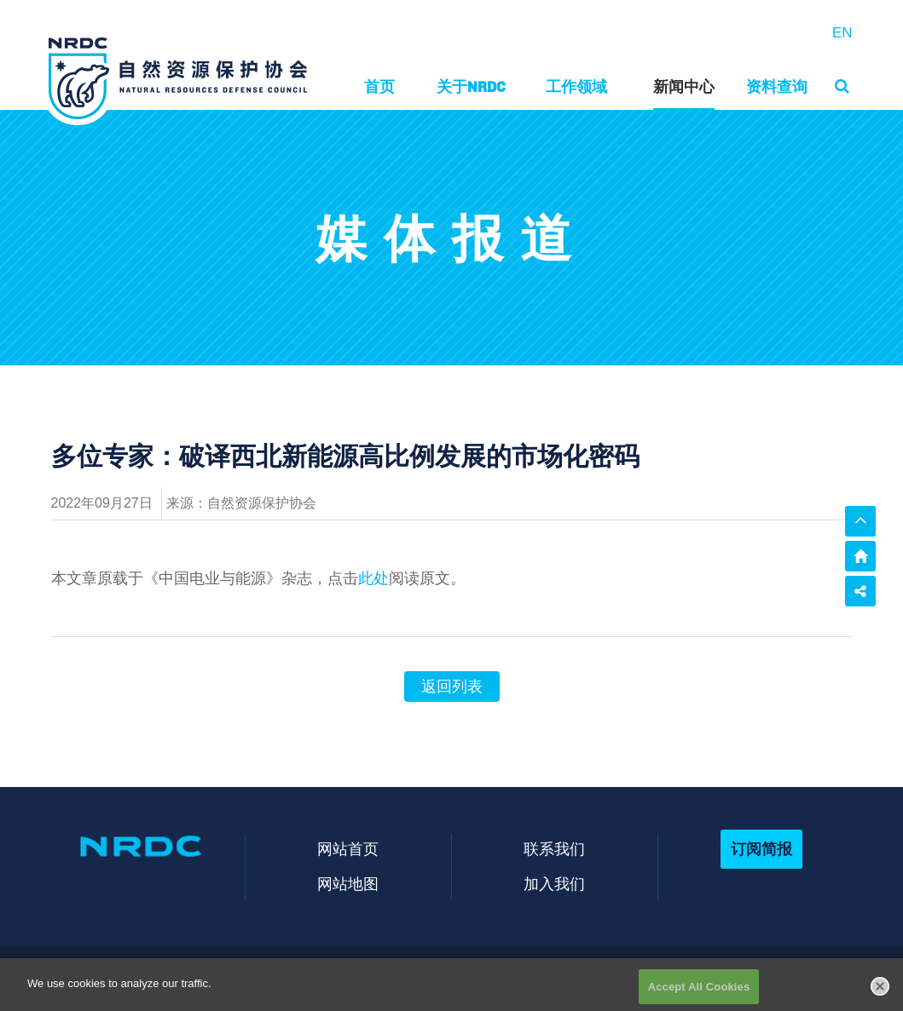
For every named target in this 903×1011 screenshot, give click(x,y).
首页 (379, 86)
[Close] (880, 992)
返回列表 (452, 686)
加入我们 (554, 884)
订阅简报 (761, 849)
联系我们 (554, 849)
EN (842, 33)
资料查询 (776, 86)
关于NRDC (471, 86)
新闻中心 (684, 86)
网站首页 (348, 849)
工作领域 (576, 86)
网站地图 (348, 884)
